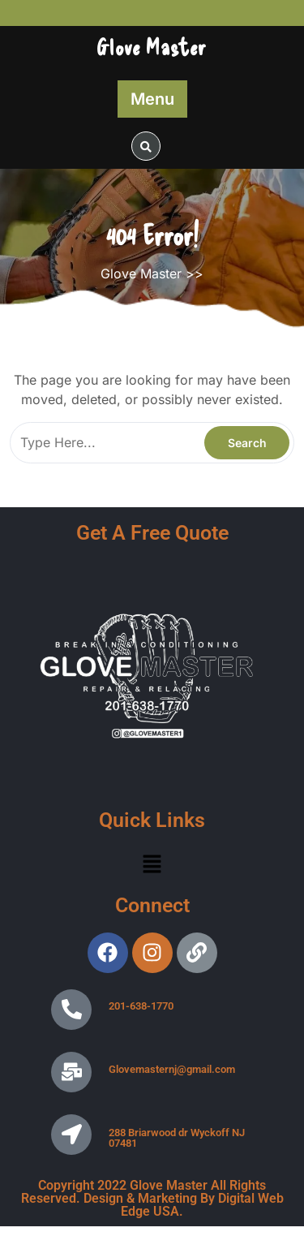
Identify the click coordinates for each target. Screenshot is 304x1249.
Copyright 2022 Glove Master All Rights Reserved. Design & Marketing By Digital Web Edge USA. (152, 1198)
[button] (151, 863)
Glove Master (151, 46)
